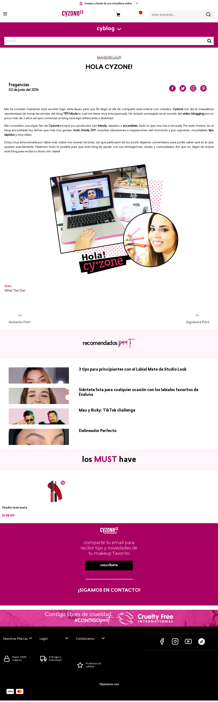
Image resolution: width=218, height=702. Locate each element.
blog (7, 130)
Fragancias (19, 85)
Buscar (209, 41)
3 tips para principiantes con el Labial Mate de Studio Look (132, 370)
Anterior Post (20, 322)
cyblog (106, 28)
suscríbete (109, 565)
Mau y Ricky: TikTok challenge (107, 411)
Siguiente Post (197, 322)
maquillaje (109, 58)
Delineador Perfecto (97, 431)
